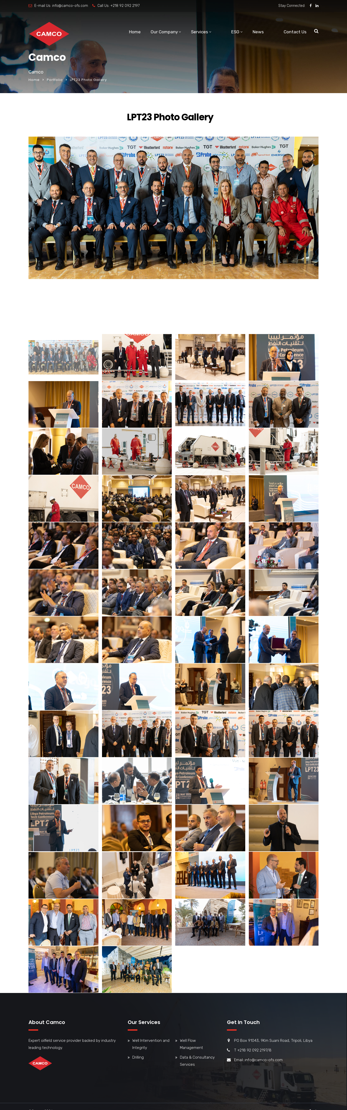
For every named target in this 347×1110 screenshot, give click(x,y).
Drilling (138, 1057)
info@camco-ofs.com (70, 6)
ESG (235, 31)
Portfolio (55, 79)
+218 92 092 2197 (125, 6)
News (258, 31)
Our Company (164, 31)
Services (199, 31)
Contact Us (295, 31)
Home (135, 31)
